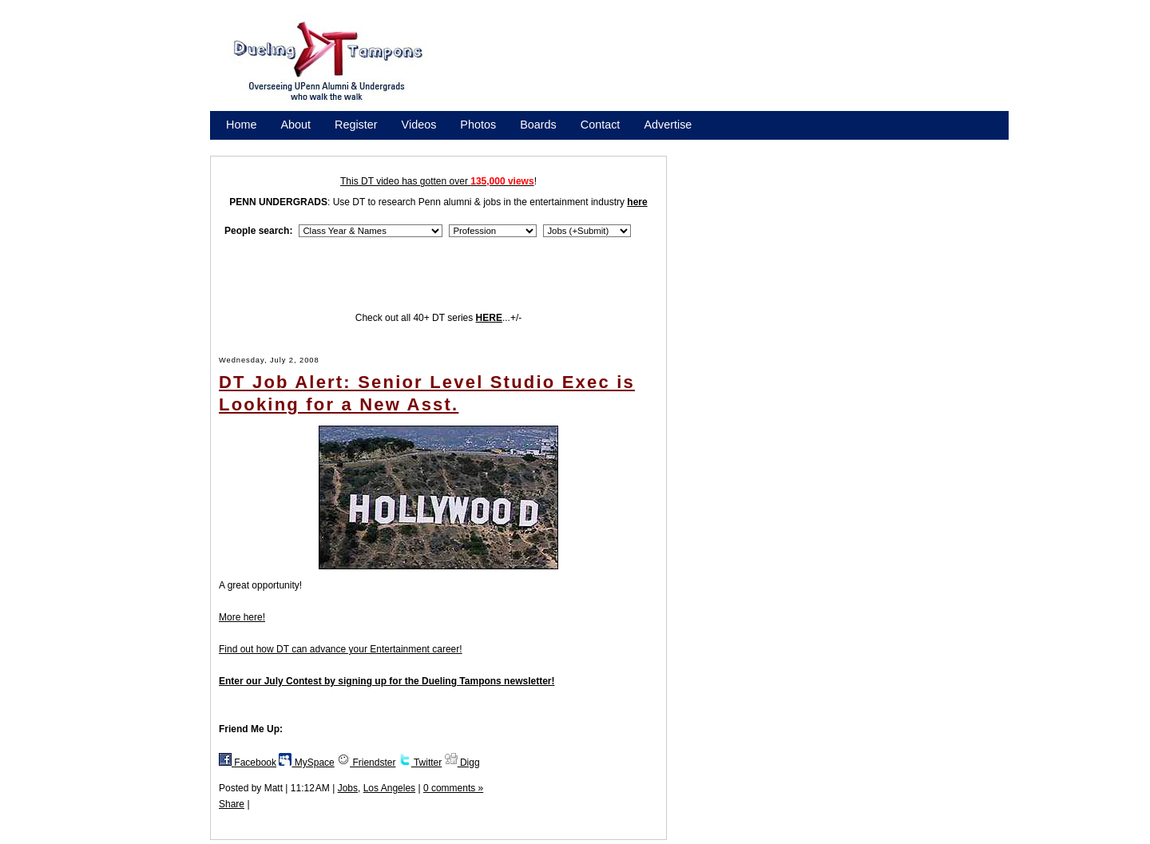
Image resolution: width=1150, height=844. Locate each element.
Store (239, 145)
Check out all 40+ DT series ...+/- (438, 317)
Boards (538, 124)
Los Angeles (389, 788)
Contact (601, 124)
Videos (419, 124)
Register (356, 124)
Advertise (668, 124)
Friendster (366, 762)
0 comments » (453, 788)
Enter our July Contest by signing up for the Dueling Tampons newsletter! (386, 681)
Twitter (420, 762)
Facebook (247, 762)
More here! (242, 617)
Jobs (348, 788)
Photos (478, 124)
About (295, 124)
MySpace (306, 762)
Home (241, 124)
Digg (462, 762)
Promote (298, 145)
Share (231, 804)
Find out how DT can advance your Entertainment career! (340, 649)
